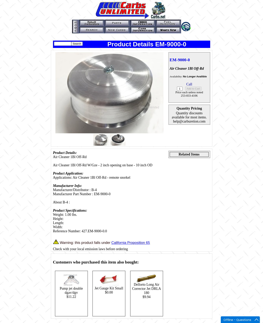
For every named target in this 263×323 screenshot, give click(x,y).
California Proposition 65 (130, 243)
